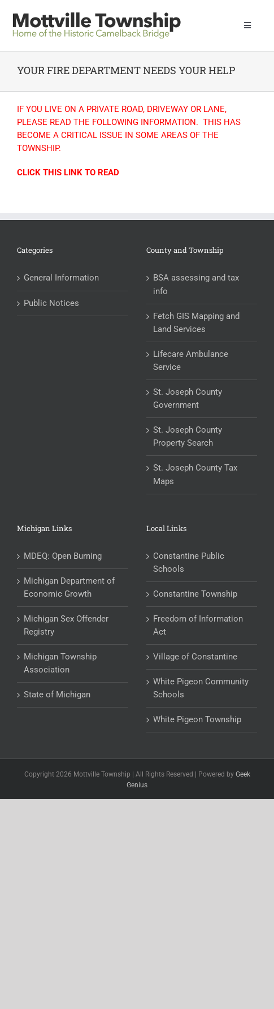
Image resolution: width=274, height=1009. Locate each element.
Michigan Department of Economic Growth (69, 587)
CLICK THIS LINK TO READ (68, 172)
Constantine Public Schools (188, 562)
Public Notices (51, 303)
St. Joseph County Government (187, 398)
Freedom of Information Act (198, 625)
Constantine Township (195, 594)
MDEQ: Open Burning (63, 556)
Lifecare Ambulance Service (190, 360)
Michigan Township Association (60, 663)
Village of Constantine (195, 657)
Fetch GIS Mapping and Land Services (196, 322)
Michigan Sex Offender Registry (66, 625)
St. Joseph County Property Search (187, 436)
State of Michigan (57, 694)
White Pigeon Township (197, 719)
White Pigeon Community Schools (201, 688)
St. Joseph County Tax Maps (195, 474)
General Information (61, 278)
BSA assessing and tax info (196, 284)
